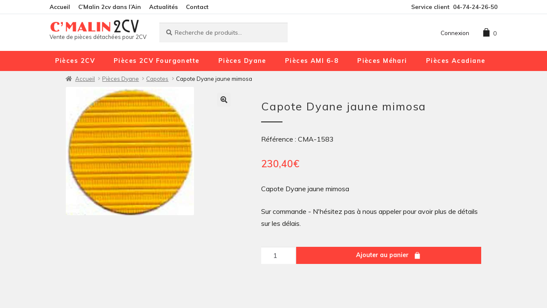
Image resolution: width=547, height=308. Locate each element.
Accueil (60, 6)
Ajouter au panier (382, 255)
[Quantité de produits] (278, 255)
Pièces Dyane (242, 61)
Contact (197, 6)
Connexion (455, 32)
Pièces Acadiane (455, 61)
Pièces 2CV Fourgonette (157, 61)
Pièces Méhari (382, 61)
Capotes (157, 78)
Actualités (163, 6)
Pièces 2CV (75, 61)
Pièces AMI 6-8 (311, 61)
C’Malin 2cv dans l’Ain (109, 6)
